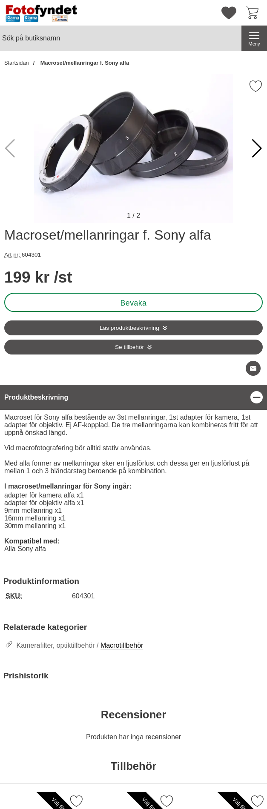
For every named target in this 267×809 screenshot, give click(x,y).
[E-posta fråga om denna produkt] (253, 368)
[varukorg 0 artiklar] (254, 13)
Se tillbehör (129, 347)
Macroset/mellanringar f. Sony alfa (84, 63)
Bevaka (134, 303)
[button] (257, 148)
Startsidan (16, 63)
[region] (133, 397)
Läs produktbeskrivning (129, 328)
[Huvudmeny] (254, 38)
